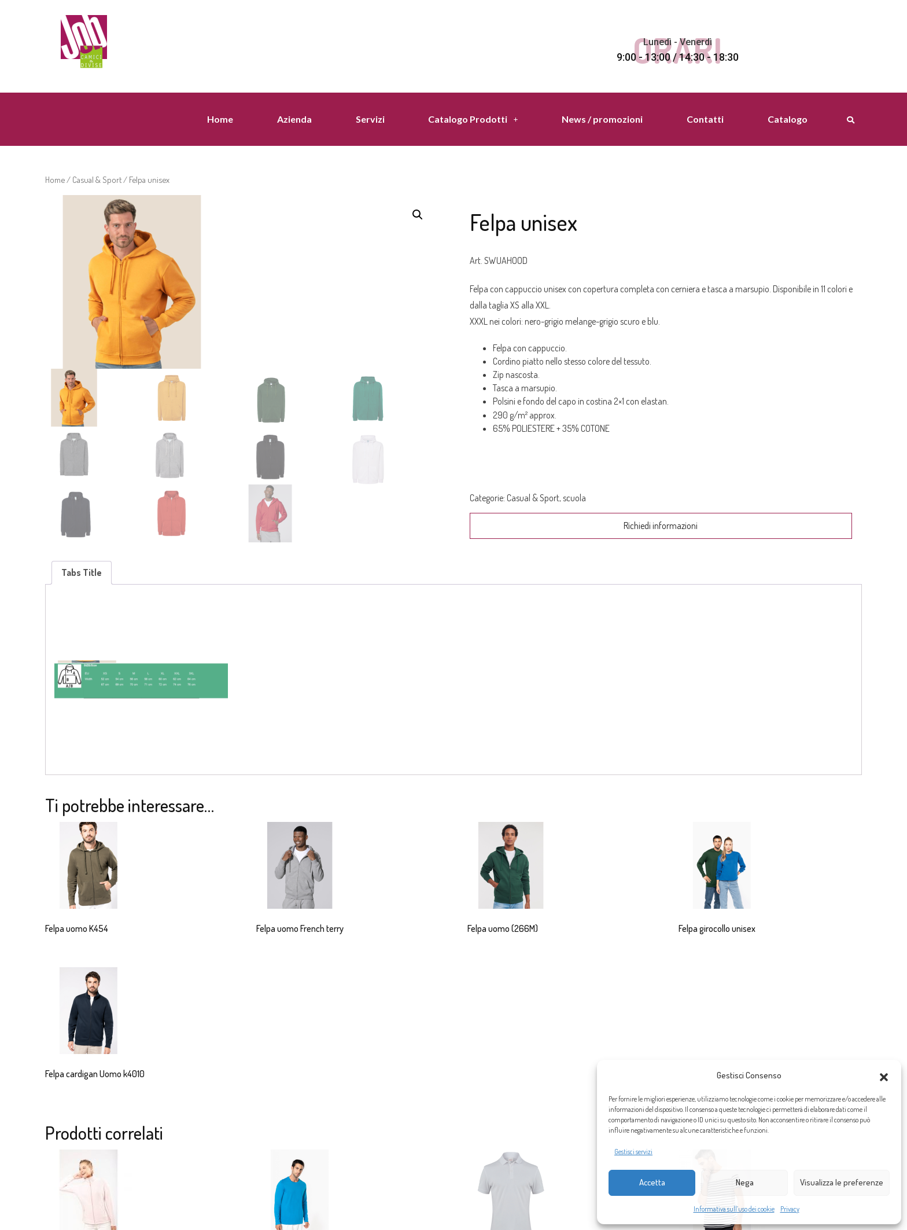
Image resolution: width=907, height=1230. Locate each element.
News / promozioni (602, 118)
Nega (745, 1182)
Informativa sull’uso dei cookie (734, 1209)
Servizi (370, 118)
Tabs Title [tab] (81, 572)
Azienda (294, 118)
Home (220, 118)
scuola (574, 498)
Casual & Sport (96, 179)
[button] (884, 1075)
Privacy (789, 1209)
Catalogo (788, 118)
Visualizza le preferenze (841, 1182)
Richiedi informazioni (661, 525)
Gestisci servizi (633, 1151)
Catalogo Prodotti (473, 118)
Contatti (705, 118)
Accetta (652, 1182)
